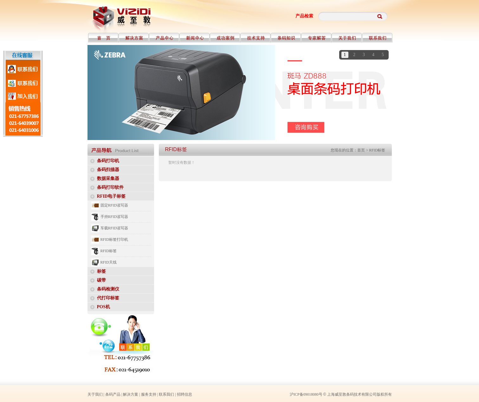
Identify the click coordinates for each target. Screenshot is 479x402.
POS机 (103, 306)
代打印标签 (108, 298)
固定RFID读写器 (114, 205)
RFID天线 (108, 262)
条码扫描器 (108, 169)
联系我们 (166, 394)
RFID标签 (108, 251)
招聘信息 (184, 394)
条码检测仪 (108, 289)
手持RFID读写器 (114, 216)
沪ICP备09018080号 (306, 394)
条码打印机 (108, 160)
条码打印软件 (110, 187)
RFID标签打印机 (114, 239)
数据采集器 (108, 178)
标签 (101, 271)
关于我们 (95, 394)
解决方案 (130, 394)
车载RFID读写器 (114, 228)
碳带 (101, 280)
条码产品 (112, 394)
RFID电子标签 (111, 196)
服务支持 (148, 394)
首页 (361, 150)
